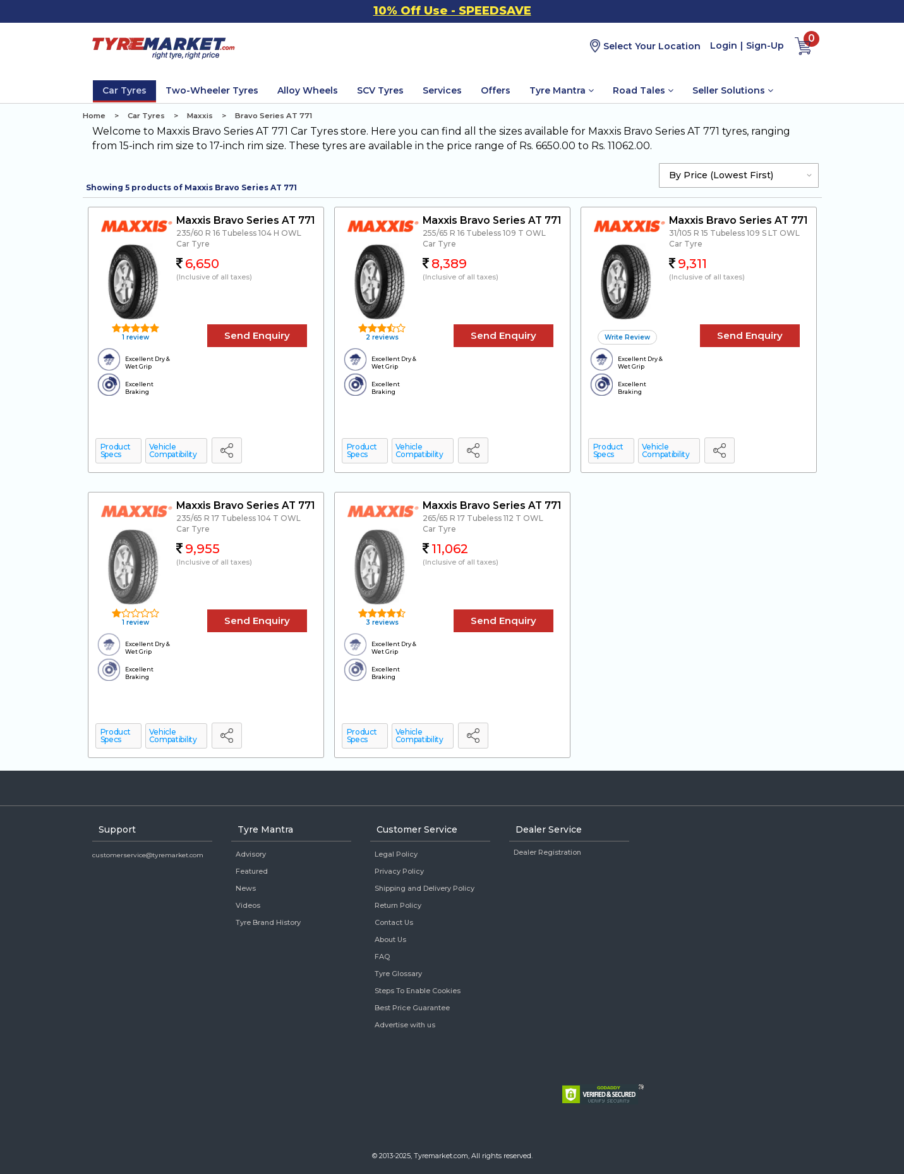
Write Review (627, 337)
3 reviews (381, 622)
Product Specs (115, 450)
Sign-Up (765, 45)
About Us (390, 939)
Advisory (251, 854)
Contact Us (394, 922)
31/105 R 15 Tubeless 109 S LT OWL (734, 233)
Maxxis (200, 115)
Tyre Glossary (398, 973)
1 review (134, 337)
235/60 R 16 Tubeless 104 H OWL (238, 233)
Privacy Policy (399, 871)
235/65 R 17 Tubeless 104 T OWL (238, 518)
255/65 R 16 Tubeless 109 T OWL (484, 233)
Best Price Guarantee (412, 1007)
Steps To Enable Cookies (418, 990)
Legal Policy (396, 854)
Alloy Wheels (307, 90)
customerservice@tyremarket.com (147, 855)
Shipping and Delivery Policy (424, 888)
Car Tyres (124, 90)
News (246, 888)
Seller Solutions (732, 90)
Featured (252, 871)
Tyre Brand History (268, 922)
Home (94, 115)
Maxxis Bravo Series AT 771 (245, 220)
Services (442, 90)
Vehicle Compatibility (173, 450)
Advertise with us (405, 1024)
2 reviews (381, 337)
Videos (248, 905)
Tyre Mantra (561, 90)
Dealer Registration (547, 852)
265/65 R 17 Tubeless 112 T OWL (483, 518)
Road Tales (643, 90)
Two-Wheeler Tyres (212, 90)
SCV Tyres (380, 90)
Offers (495, 90)
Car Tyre (193, 243)
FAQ (382, 956)
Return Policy (398, 905)
